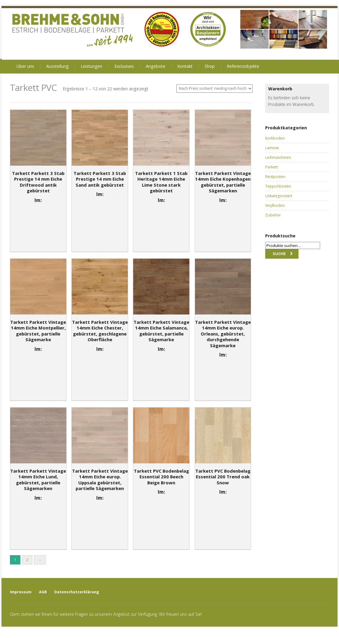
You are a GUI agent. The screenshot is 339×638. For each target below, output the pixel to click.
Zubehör (273, 215)
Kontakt (185, 66)
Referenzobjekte (243, 66)
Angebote (155, 66)
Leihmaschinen (278, 157)
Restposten (275, 176)
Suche (279, 253)
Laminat (272, 147)
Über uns (25, 66)
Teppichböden (278, 186)
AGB (43, 591)
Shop (210, 66)
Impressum (21, 591)
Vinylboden (275, 205)
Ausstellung (57, 66)
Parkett (271, 167)
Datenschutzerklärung (76, 591)
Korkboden (275, 138)
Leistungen (91, 66)
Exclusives (124, 66)
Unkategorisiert (278, 195)
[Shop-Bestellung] (214, 88)
